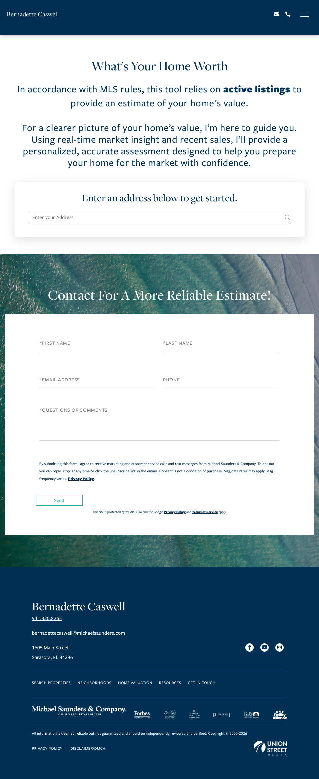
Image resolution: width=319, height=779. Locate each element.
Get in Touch (202, 683)
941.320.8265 (47, 619)
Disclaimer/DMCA (87, 749)
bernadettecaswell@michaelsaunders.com (78, 633)
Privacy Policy (81, 478)
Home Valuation (135, 683)
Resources (170, 683)
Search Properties (51, 683)
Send (59, 500)
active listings (256, 88)
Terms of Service (205, 512)
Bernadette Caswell (33, 14)
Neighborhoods (94, 683)
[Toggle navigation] (304, 14)
